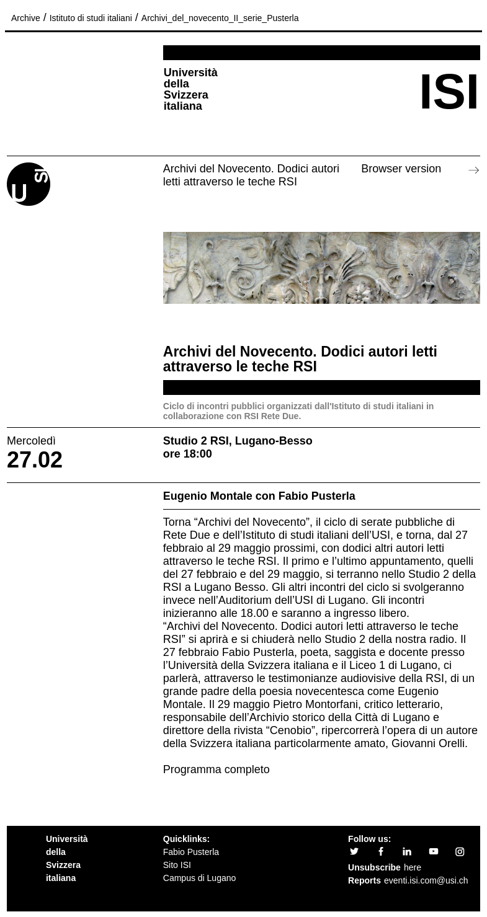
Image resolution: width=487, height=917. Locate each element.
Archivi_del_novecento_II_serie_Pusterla (220, 18)
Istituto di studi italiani (91, 18)
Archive (25, 18)
